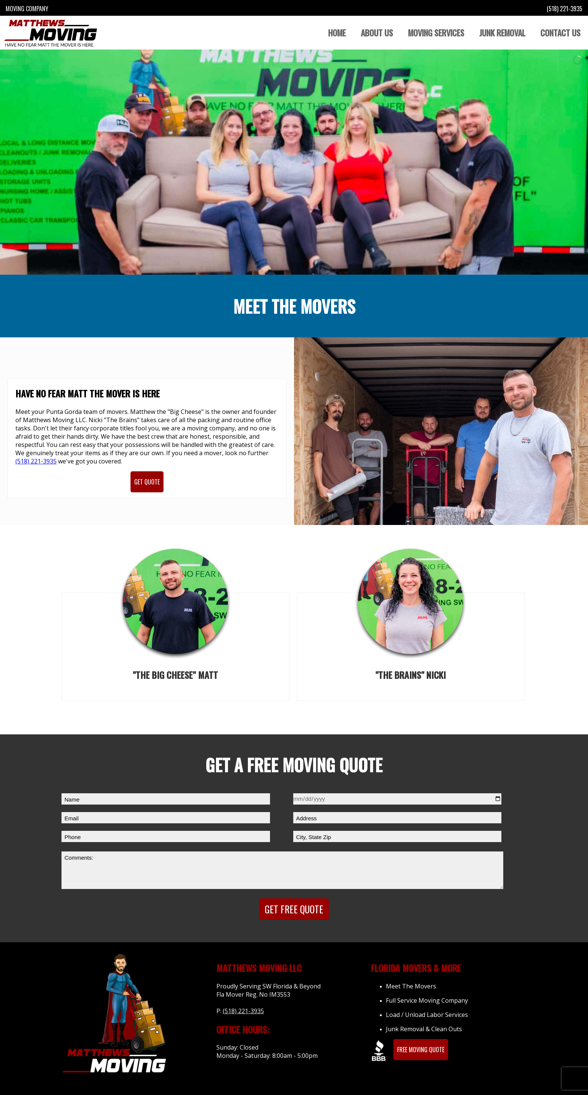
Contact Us (560, 33)
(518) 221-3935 (564, 8)
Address (306, 818)
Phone (72, 837)
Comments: (78, 857)
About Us (377, 33)
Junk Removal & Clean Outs (424, 1029)
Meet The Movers (411, 986)
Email (71, 818)
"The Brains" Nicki (410, 674)
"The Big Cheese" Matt (175, 674)
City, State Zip (313, 837)
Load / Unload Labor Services (427, 1015)
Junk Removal (502, 33)
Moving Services (436, 33)
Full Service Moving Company (427, 1000)
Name (72, 799)
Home (337, 33)
